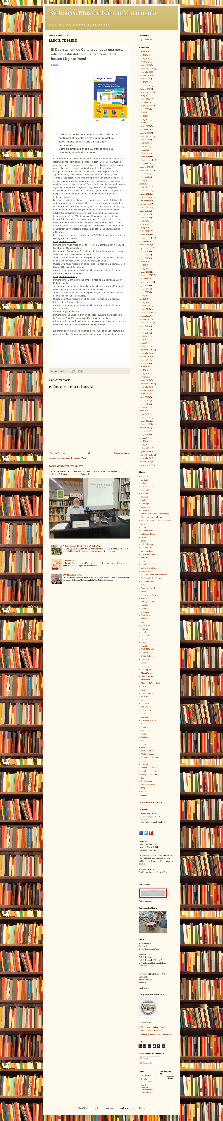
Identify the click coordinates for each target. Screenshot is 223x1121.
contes (143, 564)
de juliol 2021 (144, 174)
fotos (143, 622)
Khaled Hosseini (147, 649)
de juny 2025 (144, 79)
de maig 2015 (144, 407)
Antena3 (144, 493)
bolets (143, 527)
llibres (143, 663)
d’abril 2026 (143, 55)
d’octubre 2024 (145, 89)
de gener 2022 (144, 157)
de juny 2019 (144, 258)
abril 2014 (145, 480)
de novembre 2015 (146, 387)
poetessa (144, 717)
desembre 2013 (147, 571)
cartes (143, 541)
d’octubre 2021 (145, 167)
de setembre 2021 (146, 170)
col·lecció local (147, 551)
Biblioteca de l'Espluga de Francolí (155, 514)
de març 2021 (144, 187)
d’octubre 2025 (145, 75)
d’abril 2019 (143, 265)
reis (142, 741)
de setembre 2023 (146, 106)
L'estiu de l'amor (147, 656)
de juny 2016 (144, 363)
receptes (144, 727)
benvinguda (145, 507)
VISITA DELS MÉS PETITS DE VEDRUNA (81, 546)
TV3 (143, 788)
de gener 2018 (144, 309)
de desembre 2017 (146, 312)
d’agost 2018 (144, 285)
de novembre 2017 (146, 316)
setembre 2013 (147, 751)
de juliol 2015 (144, 401)
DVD (143, 585)
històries (144, 629)
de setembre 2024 (146, 92)
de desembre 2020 (146, 197)
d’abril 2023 (143, 116)
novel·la (144, 690)
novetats (144, 697)
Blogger (141, 1108)
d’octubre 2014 (145, 428)
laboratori (145, 659)
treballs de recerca (148, 785)
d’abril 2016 (143, 370)
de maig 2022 (144, 143)
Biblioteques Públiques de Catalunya (155, 1027)
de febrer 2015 (144, 418)
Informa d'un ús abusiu (150, 802)
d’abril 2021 (143, 184)
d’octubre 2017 (145, 319)
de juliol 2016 (144, 360)
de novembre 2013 (146, 458)
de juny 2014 (144, 434)
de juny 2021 (144, 177)
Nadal (143, 686)
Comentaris (146, 1063)
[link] (54, 65)
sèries (143, 747)
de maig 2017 (144, 336)
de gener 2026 (144, 65)
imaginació (145, 636)
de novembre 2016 (146, 353)
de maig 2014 (144, 438)
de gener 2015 (144, 421)
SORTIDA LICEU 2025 (72, 575)
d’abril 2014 (143, 441)
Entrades (144, 1058)
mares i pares (146, 669)
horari (143, 632)
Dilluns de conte (147, 581)
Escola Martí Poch (148, 595)
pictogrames (146, 710)
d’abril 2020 (143, 224)
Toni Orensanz (147, 781)
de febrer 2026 (144, 62)
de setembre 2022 (146, 136)
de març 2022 (144, 150)
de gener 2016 (144, 380)
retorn (143, 744)
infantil (144, 646)
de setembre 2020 (146, 207)
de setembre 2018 (146, 282)
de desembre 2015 (146, 384)
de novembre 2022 (146, 130)
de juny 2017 (144, 333)
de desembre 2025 (146, 69)
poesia (143, 714)
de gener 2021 (144, 194)
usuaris (144, 795)
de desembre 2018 (146, 275)
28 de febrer (146, 476)
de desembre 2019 (146, 238)
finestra (144, 619)
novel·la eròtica (147, 693)
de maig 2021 (144, 180)
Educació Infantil (148, 588)
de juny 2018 (144, 292)
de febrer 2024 (144, 99)
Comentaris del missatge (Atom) (74, 458)
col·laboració (146, 547)
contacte (144, 558)
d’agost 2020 (144, 211)
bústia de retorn (147, 531)
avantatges (145, 503)
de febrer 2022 (144, 153)
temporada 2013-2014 (150, 768)
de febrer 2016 (144, 377)
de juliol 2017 (144, 329)
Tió (142, 778)
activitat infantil (147, 487)
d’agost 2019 (144, 252)
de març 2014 (144, 445)
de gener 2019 (144, 272)
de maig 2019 (144, 262)
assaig (143, 500)
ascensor (144, 497)
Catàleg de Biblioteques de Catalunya (156, 1034)
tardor (143, 761)
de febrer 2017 (144, 346)
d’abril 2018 (143, 299)
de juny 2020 (144, 218)
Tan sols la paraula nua (150, 758)
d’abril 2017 (143, 340)
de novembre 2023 (146, 102)
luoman (116, 1108)
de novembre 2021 (146, 163)
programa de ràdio (148, 720)
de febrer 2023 (144, 123)
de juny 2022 (144, 140)
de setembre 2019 (146, 248)
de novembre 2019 (146, 241)
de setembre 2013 (146, 465)
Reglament (145, 737)
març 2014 (145, 666)
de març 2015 (144, 414)
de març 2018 (144, 302)
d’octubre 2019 (145, 245)
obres (143, 700)
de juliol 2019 (144, 255)
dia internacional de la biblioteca (154, 575)
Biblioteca (148, 40)
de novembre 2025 (146, 72)
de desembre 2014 (146, 424)
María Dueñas (146, 673)
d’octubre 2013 (145, 461)
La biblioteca (146, 1076)
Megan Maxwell (147, 676)
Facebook (145, 612)
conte (143, 561)
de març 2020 (144, 228)
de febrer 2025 (144, 86)
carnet (143, 537)
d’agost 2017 (144, 326)
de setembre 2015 (146, 394)
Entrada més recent (57, 453)
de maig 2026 (144, 52)
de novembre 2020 (146, 201)
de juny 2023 (144, 109)
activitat (144, 483)
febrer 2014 (145, 615)
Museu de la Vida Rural (150, 683)
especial (144, 598)
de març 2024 (144, 96)
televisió (144, 764)
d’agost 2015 (144, 397)
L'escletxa (145, 653)
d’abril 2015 (143, 411)
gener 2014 (145, 625)
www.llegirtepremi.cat (107, 171)
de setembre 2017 (146, 323)
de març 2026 (144, 58)
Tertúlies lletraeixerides (146, 1080)
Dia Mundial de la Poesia (151, 578)
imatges (144, 639)
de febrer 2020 (144, 231)
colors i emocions (148, 554)
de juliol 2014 (144, 431)
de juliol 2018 (144, 289)
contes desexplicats (148, 568)
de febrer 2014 (144, 448)
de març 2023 (144, 119)
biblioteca (145, 510)
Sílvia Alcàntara (147, 754)
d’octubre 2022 (145, 133)
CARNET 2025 (69, 560)
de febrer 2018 (144, 306)
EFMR (143, 592)
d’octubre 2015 (145, 390)
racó (142, 724)
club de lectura (147, 544)
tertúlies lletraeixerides (150, 771)
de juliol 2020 (144, 214)
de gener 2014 (144, 451)
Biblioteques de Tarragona (151, 1031)
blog (143, 524)
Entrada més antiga (121, 453)
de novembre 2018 (146, 279)
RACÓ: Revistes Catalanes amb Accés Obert (147, 1088)
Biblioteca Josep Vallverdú (151, 517)
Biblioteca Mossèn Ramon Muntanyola (102, 13)
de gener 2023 (144, 126)
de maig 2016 (144, 367)
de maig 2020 (144, 221)
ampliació (145, 490)
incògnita (144, 642)
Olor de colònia (147, 703)
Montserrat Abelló (148, 680)
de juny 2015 (144, 404)
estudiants (145, 605)
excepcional (146, 609)
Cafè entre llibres (148, 534)
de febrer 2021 (144, 190)
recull (143, 731)
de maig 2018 (144, 296)
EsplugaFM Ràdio (148, 602)
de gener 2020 (144, 235)
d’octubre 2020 (145, 204)
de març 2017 (144, 343)
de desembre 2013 (146, 455)
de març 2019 (144, 268)
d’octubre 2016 (145, 356)
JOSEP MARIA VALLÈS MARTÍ (66, 466)
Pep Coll (144, 707)
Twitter (144, 791)
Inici (89, 453)
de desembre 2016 (146, 350)
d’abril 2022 (143, 146)
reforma (144, 734)
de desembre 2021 (146, 160)
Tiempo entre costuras (150, 775)
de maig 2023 (144, 113)
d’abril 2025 (143, 82)
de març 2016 (144, 373)
